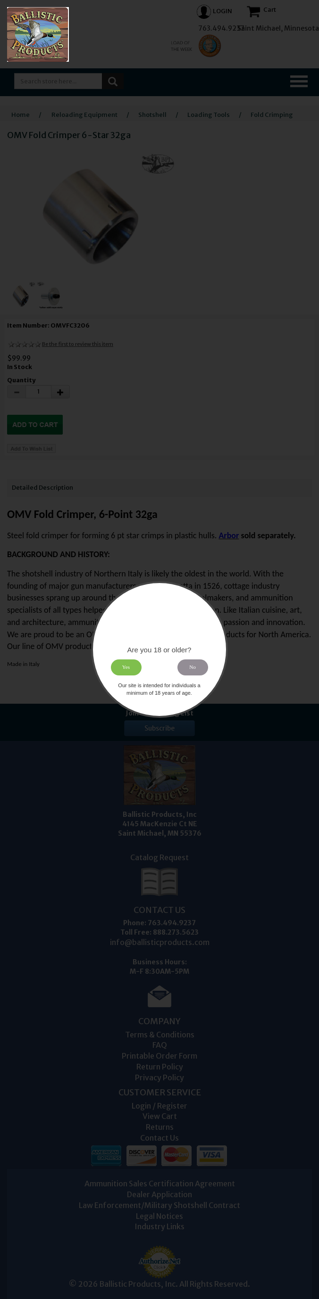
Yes (126, 667)
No (193, 667)
